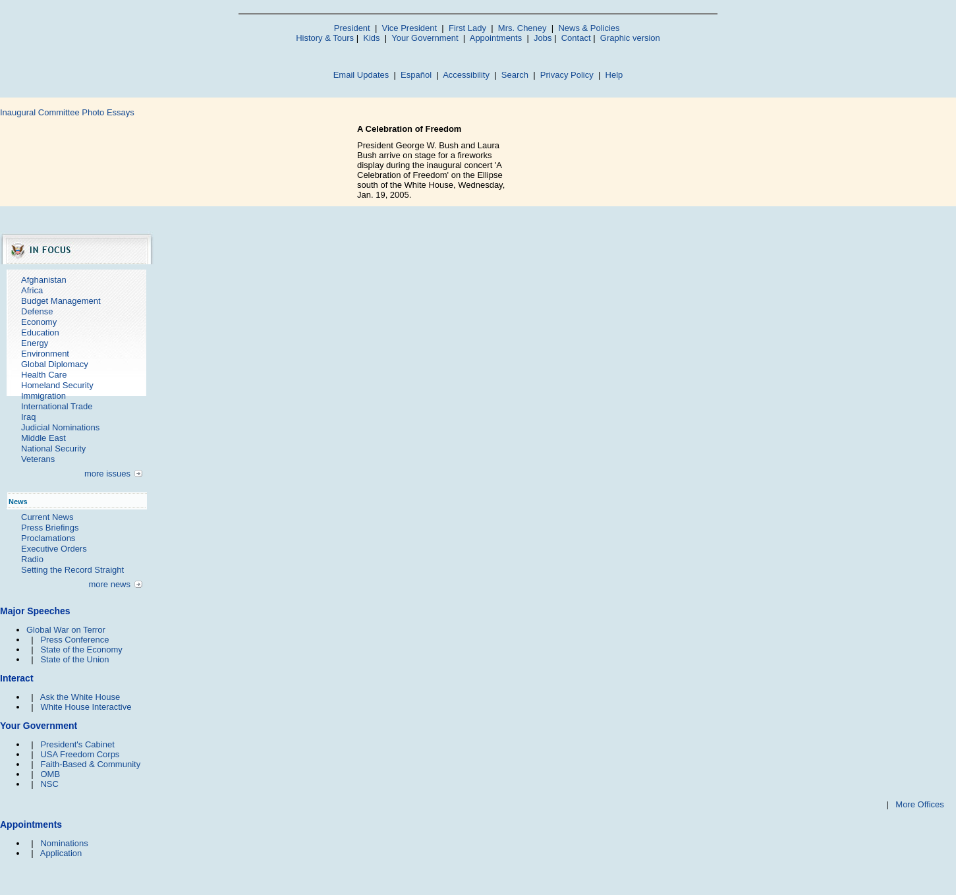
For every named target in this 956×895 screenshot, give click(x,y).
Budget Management (61, 301)
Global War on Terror (65, 630)
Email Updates (361, 75)
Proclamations (48, 538)
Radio (32, 559)
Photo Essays (108, 112)
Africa (32, 290)
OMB (50, 774)
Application (61, 853)
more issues (107, 473)
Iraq (28, 417)
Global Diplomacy (54, 364)
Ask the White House (80, 697)
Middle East (43, 438)
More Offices (919, 804)
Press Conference (74, 640)
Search (514, 75)
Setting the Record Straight (72, 570)
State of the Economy (81, 649)
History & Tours (325, 38)
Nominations (64, 843)
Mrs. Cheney (522, 28)
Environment (45, 354)
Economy (39, 322)
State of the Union (74, 659)
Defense (37, 311)
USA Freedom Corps (79, 754)
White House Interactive (85, 707)
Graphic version (630, 38)
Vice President (409, 28)
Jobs (542, 38)
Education (40, 332)
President (352, 28)
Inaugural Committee (40, 112)
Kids (371, 38)
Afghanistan (44, 280)
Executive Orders (54, 549)
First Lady (467, 28)
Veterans (38, 459)
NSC (49, 784)
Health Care (44, 375)
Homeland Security (57, 385)
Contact (576, 38)
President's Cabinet (77, 744)
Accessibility (466, 75)
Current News (47, 517)
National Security (53, 448)
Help (614, 75)
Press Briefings (49, 528)
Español (416, 75)
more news (109, 584)
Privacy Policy (567, 75)
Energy (34, 343)
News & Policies (588, 28)
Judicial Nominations (60, 427)
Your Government (424, 38)
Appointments (496, 38)
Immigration (43, 396)
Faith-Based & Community (90, 764)
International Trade (56, 406)
